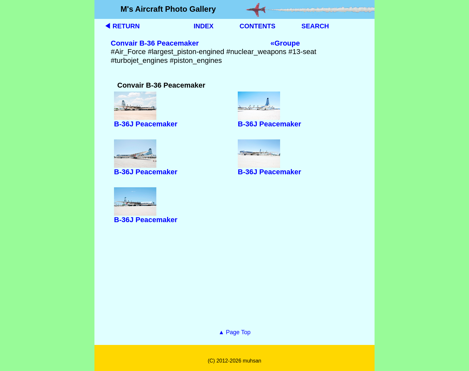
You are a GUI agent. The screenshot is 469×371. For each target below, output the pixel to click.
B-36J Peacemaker (145, 124)
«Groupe (285, 43)
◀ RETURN (122, 26)
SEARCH (315, 26)
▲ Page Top (235, 332)
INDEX (203, 26)
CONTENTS (258, 26)
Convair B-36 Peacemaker (155, 43)
